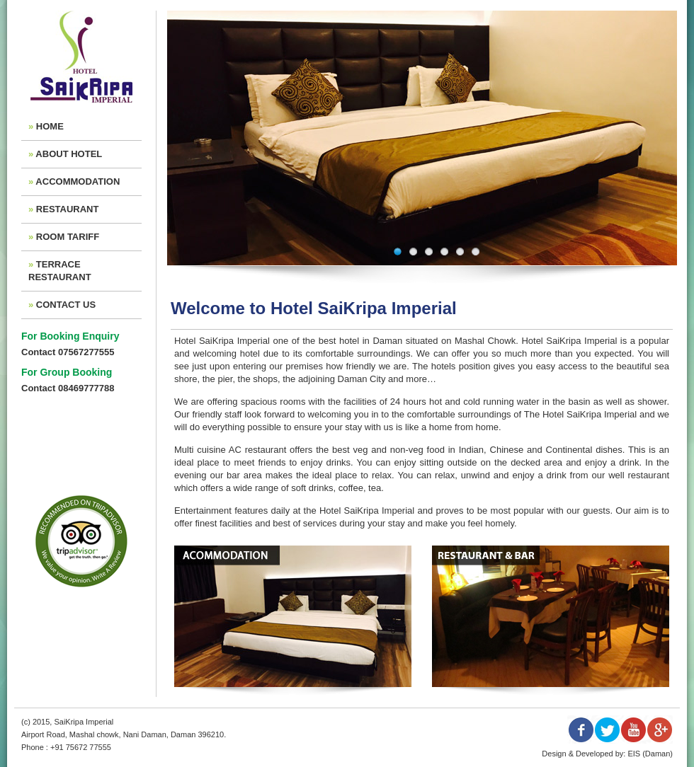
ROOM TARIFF (67, 236)
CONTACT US (66, 304)
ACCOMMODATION (77, 181)
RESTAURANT (67, 209)
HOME (50, 126)
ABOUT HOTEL (68, 154)
